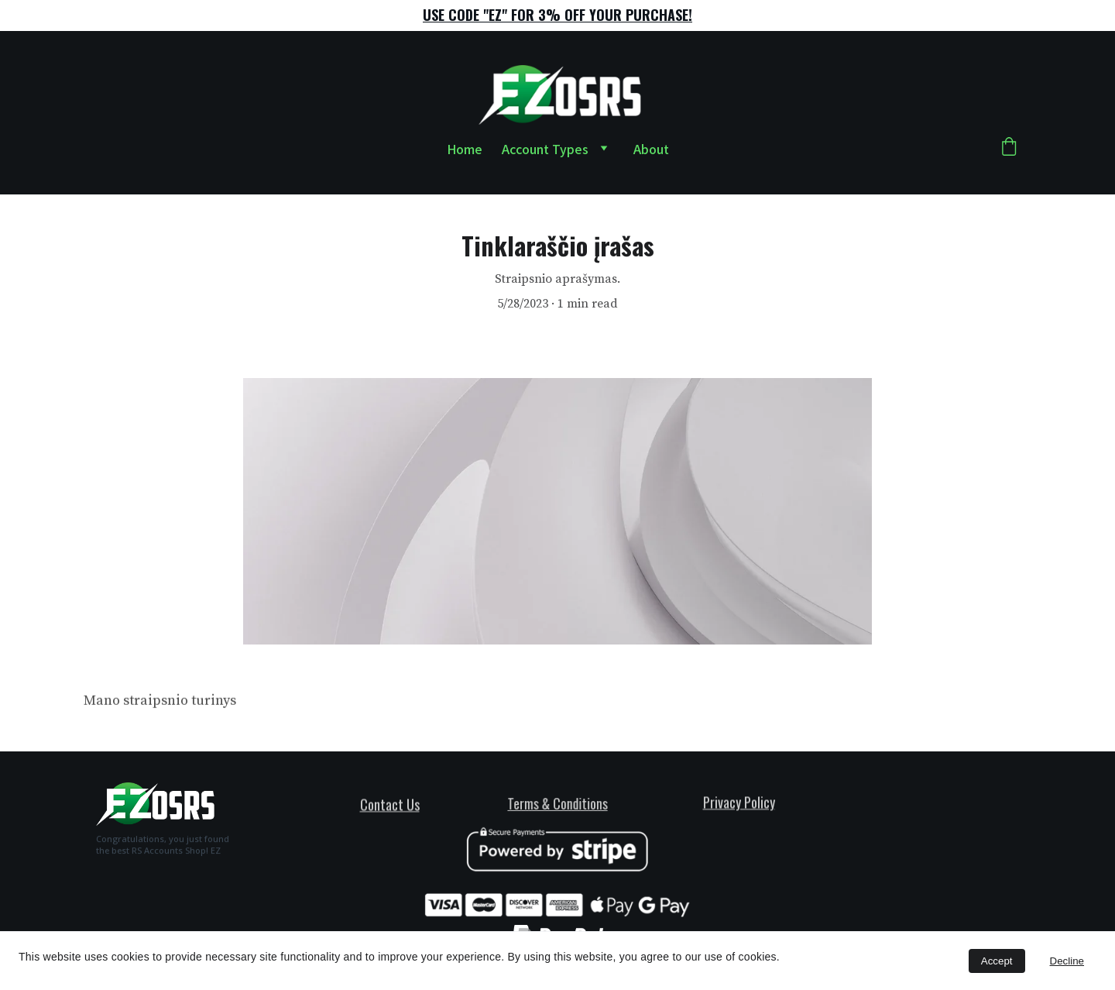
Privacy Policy (739, 802)
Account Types (545, 148)
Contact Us (390, 805)
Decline (1067, 961)
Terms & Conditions (557, 803)
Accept (997, 961)
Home (464, 148)
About (651, 148)
